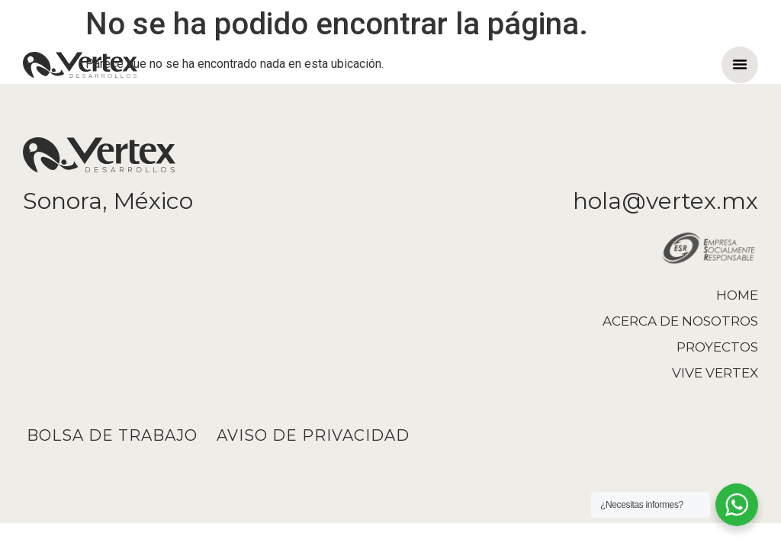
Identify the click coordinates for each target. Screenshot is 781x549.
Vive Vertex (715, 372)
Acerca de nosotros (680, 321)
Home (737, 295)
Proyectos (717, 347)
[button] (739, 64)
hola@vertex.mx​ (665, 201)
